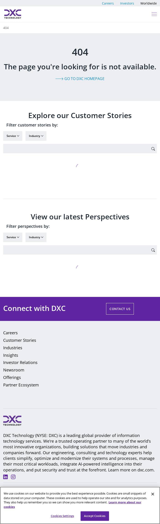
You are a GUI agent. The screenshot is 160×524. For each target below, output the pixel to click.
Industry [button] (35, 136)
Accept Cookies (94, 516)
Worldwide (148, 3)
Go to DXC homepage (84, 78)
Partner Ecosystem (21, 385)
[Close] (153, 495)
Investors (127, 3)
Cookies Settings (62, 516)
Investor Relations (20, 362)
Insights (10, 355)
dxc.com (145, 470)
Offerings (12, 377)
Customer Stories (19, 340)
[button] (154, 14)
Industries (12, 347)
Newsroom (13, 370)
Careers (108, 3)
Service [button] (12, 136)
